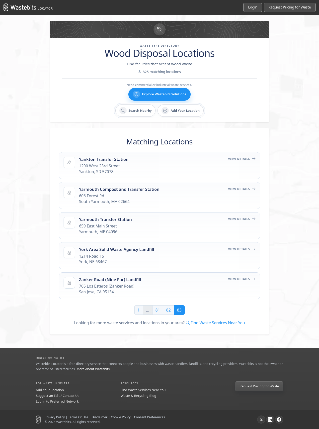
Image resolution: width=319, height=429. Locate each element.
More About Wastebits (93, 369)
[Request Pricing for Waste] (290, 7)
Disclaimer (99, 417)
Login (252, 7)
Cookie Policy (121, 417)
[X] (261, 420)
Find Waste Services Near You (143, 390)
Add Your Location (50, 390)
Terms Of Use (78, 417)
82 (168, 310)
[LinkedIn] (270, 420)
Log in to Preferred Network (57, 401)
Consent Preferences (149, 417)
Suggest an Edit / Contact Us (57, 395)
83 (179, 310)
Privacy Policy (55, 417)
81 (158, 310)
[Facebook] (279, 420)
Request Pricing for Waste (259, 386)
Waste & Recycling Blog (138, 395)
